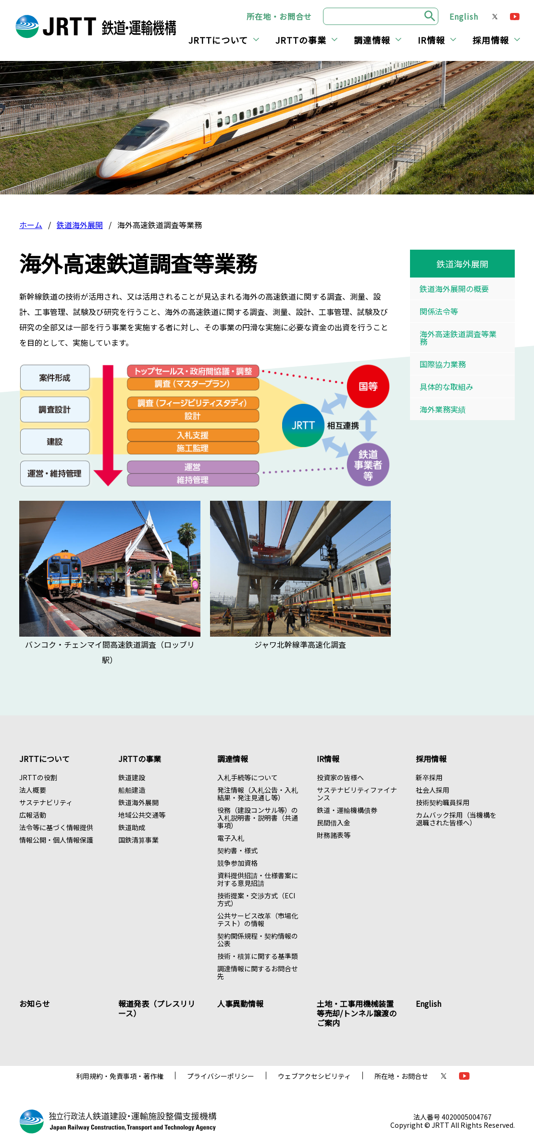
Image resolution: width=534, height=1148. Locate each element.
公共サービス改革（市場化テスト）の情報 (257, 919)
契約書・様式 (237, 850)
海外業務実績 (443, 409)
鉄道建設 (131, 777)
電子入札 (230, 838)
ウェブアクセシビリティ (314, 1076)
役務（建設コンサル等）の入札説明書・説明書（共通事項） (257, 817)
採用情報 (490, 40)
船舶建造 (131, 790)
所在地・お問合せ (279, 16)
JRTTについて (218, 40)
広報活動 (32, 815)
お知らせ (34, 1003)
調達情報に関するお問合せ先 (257, 972)
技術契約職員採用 (443, 802)
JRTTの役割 (38, 777)
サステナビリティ (46, 802)
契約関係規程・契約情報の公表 (257, 939)
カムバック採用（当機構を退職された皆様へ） (456, 818)
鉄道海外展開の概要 (454, 288)
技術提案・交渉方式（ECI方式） (256, 899)
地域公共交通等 (141, 815)
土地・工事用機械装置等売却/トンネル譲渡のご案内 (357, 1013)
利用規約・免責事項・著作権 (119, 1076)
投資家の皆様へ (340, 777)
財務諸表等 (333, 835)
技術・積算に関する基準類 (257, 956)
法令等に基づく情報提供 (56, 827)
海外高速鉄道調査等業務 (458, 337)
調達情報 (372, 40)
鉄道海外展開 (80, 224)
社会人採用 (432, 790)
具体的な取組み (446, 386)
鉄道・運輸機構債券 (347, 810)
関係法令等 (439, 311)
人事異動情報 (240, 1003)
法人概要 (32, 790)
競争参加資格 (237, 863)
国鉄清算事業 (138, 840)
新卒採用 (429, 777)
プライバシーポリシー (220, 1076)
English (463, 16)
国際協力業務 (443, 364)
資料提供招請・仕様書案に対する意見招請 (257, 879)
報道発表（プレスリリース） (156, 1008)
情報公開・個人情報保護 (56, 840)
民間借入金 (333, 822)
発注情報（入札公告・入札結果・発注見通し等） (257, 793)
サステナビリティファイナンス (357, 793)
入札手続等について (247, 777)
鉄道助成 (131, 827)
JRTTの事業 (300, 40)
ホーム (30, 224)
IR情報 (431, 40)
